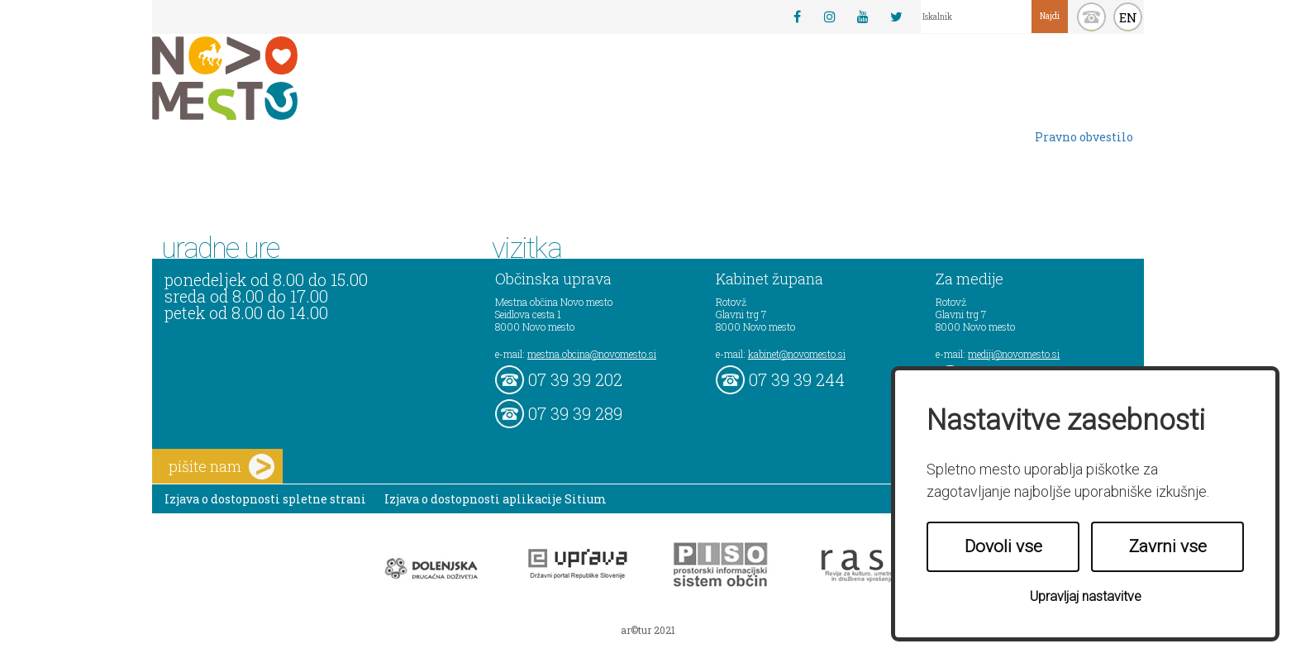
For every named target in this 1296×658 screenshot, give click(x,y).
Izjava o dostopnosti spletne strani (265, 499)
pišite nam (221, 466)
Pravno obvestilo (1084, 137)
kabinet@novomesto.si (797, 353)
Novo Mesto (263, 78)
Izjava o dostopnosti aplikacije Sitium (495, 499)
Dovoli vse (1003, 546)
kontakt (1091, 16)
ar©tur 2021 (648, 630)
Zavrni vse (1168, 546)
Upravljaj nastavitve (1085, 596)
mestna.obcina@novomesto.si (591, 353)
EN (1128, 17)
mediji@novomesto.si (1014, 353)
